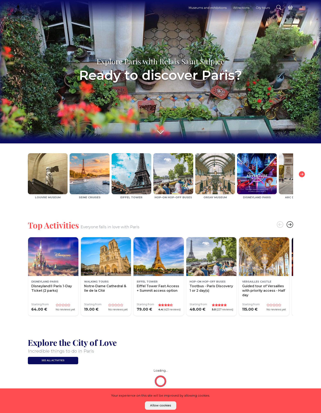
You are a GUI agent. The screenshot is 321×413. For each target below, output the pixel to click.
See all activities (53, 360)
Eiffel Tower (131, 197)
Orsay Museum (215, 197)
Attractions (241, 8)
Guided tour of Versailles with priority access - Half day (263, 290)
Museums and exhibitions (208, 8)
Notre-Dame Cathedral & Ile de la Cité (105, 288)
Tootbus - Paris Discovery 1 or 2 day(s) (211, 288)
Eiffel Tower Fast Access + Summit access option (158, 288)
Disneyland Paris (257, 197)
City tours (263, 8)
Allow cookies (160, 405)
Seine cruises (90, 197)
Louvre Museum (48, 197)
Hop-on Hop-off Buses (173, 197)
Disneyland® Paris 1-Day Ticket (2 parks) (51, 288)
